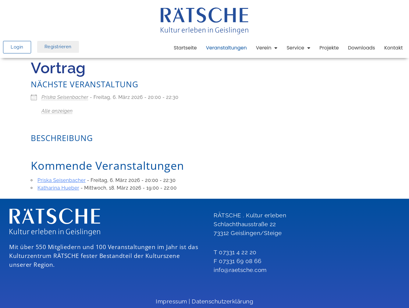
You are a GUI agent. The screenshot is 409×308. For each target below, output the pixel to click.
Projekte (329, 47)
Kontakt (393, 47)
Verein (267, 48)
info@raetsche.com (240, 269)
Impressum (171, 301)
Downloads (361, 47)
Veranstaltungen (226, 47)
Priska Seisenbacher (64, 97)
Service (298, 48)
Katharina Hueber (58, 188)
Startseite (185, 47)
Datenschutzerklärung (222, 301)
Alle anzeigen (57, 111)
